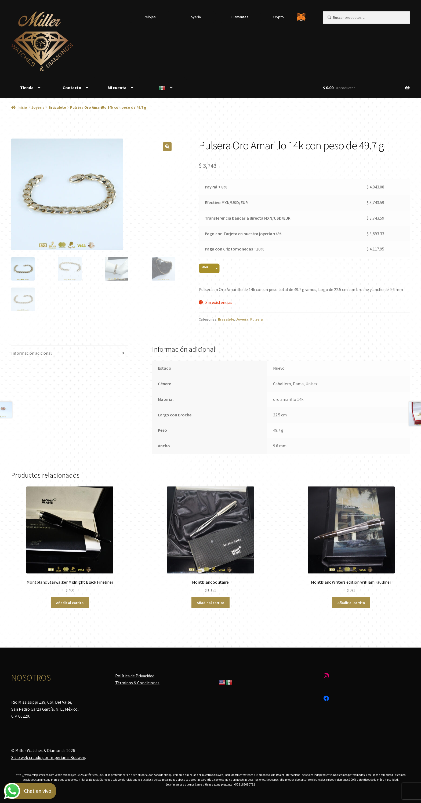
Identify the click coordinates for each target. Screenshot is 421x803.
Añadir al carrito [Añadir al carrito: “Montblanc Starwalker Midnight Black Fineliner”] (70, 602)
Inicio (22, 107)
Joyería (195, 16)
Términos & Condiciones (137, 682)
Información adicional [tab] (31, 353)
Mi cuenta (117, 87)
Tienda (27, 87)
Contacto (72, 87)
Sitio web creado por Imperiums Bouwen (48, 757)
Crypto (278, 16)
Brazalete (57, 107)
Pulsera (256, 319)
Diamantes (239, 16)
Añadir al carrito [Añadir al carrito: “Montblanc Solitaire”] (210, 602)
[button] (167, 146)
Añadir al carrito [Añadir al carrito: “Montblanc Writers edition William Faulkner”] (351, 602)
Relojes (150, 16)
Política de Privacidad (134, 675)
